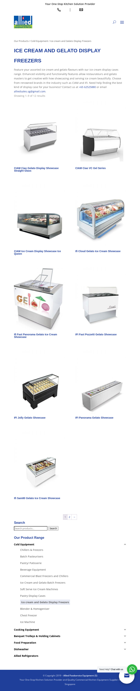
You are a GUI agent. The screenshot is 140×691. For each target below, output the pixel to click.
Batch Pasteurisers (31, 556)
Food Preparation (25, 642)
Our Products (21, 41)
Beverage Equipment (33, 569)
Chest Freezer (28, 615)
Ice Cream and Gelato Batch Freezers (42, 582)
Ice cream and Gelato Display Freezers (45, 602)
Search (53, 528)
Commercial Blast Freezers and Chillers (44, 576)
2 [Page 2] (69, 517)
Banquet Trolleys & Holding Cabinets (37, 636)
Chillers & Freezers (31, 550)
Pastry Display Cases (32, 596)
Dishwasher (21, 649)
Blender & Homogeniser (34, 609)
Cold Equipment (39, 41)
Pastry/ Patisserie (31, 563)
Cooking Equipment (26, 629)
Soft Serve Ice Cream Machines (39, 589)
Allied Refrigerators (26, 656)
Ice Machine (27, 622)
